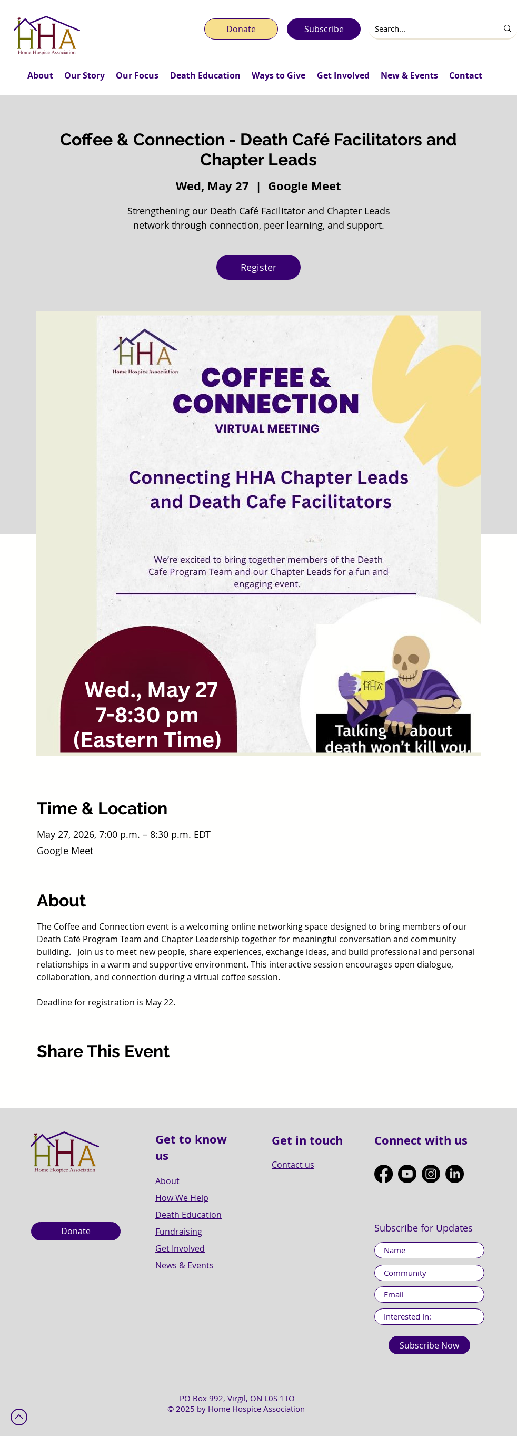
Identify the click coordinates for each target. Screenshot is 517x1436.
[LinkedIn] (454, 1174)
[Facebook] (383, 1174)
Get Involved (180, 1248)
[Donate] (241, 29)
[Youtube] (407, 1174)
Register (258, 267)
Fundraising (178, 1231)
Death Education (188, 1214)
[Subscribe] (324, 29)
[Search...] (425, 28)
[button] (40, 75)
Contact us (293, 1164)
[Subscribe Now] (429, 1345)
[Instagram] (431, 1174)
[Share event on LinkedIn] (93, 1080)
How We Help (181, 1198)
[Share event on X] (68, 1080)
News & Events (184, 1265)
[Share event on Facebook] (42, 1080)
